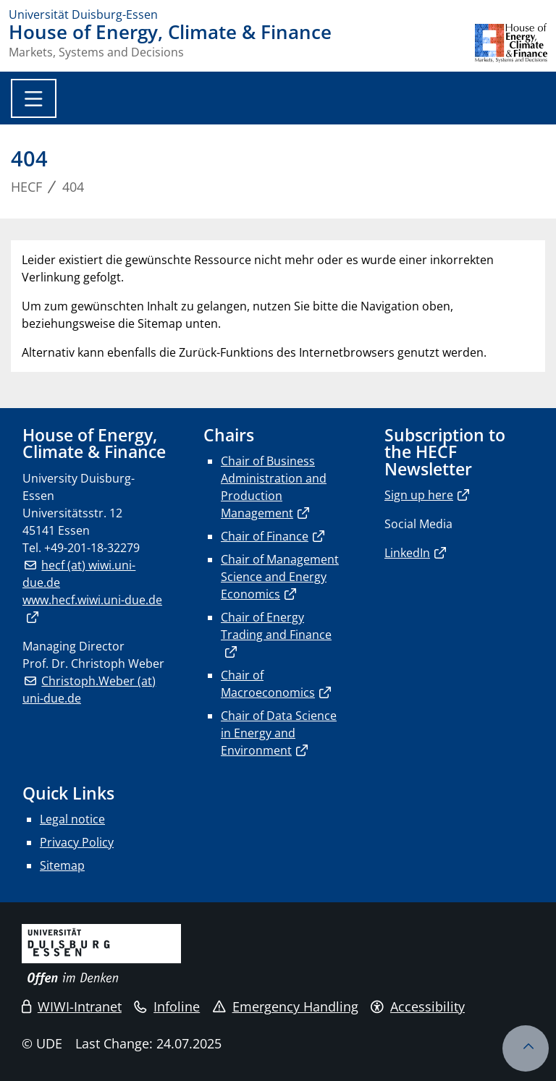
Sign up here (418, 495)
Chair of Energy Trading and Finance (276, 626)
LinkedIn (407, 553)
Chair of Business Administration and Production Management (274, 487)
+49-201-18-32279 (92, 548)
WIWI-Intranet (72, 1006)
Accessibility (418, 1006)
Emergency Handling (285, 1006)
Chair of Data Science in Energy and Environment (279, 733)
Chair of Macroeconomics (268, 683)
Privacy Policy (77, 842)
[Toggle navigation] (33, 98)
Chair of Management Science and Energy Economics (280, 576)
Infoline (167, 1006)
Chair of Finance (264, 536)
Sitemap (62, 865)
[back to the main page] (511, 43)
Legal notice (72, 819)
